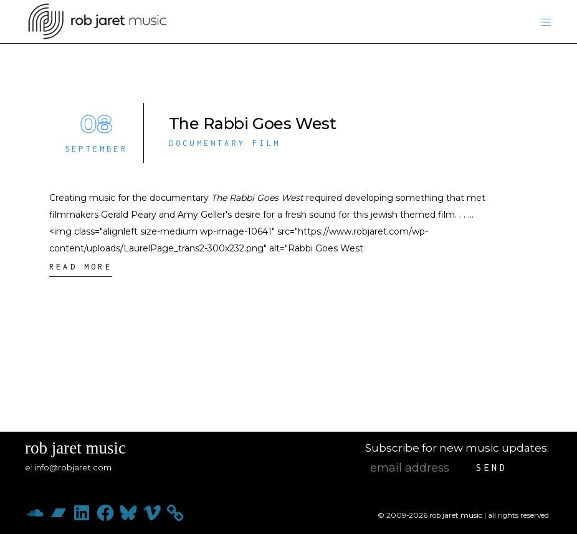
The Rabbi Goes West (252, 123)
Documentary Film (224, 143)
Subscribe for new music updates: (457, 448)
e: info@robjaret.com (68, 467)
